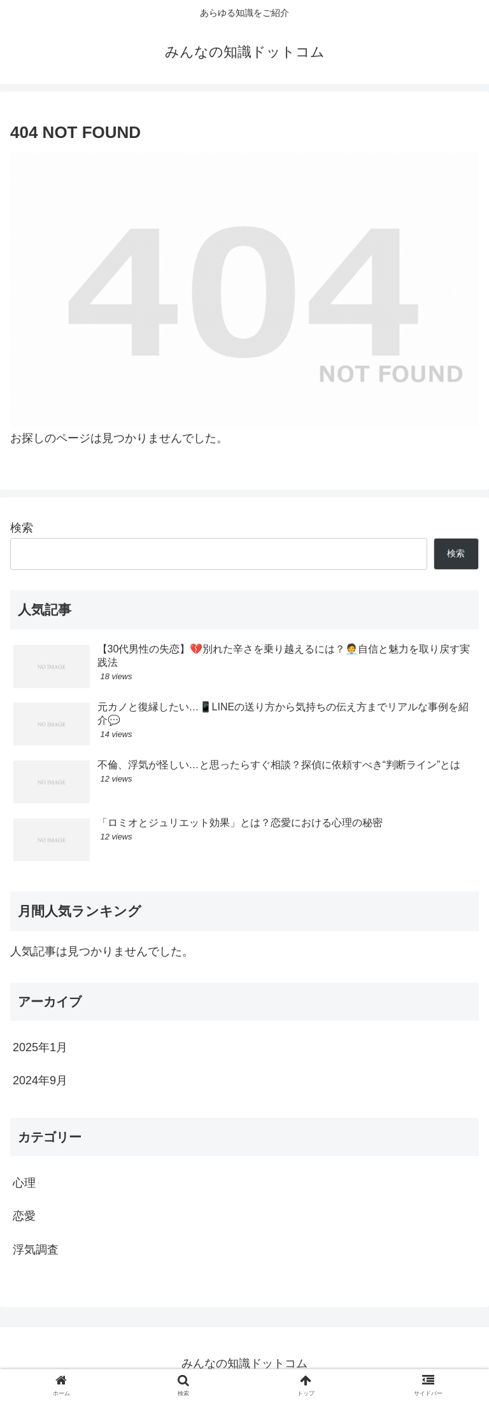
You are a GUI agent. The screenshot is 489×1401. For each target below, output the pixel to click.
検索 (21, 527)
